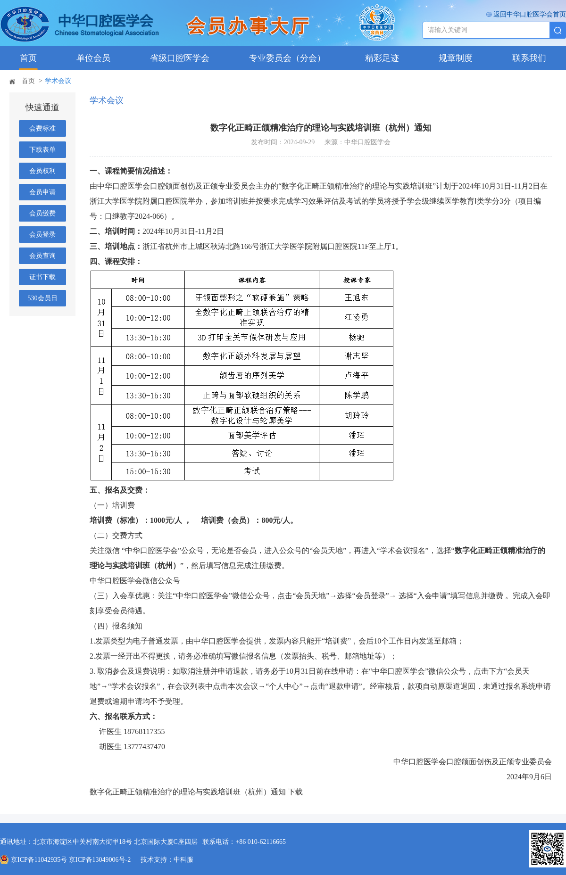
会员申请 (42, 192)
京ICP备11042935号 (39, 859)
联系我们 (529, 58)
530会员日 (43, 298)
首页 (28, 58)
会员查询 (42, 255)
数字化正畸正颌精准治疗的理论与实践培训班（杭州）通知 (188, 792)
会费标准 (42, 128)
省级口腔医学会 (179, 58)
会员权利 (42, 170)
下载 (295, 792)
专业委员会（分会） (287, 58)
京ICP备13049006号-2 (101, 859)
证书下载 (42, 277)
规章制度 (456, 58)
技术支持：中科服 (167, 859)
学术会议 (58, 80)
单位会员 (93, 58)
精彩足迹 (382, 58)
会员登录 (42, 234)
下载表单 (42, 149)
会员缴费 (42, 213)
